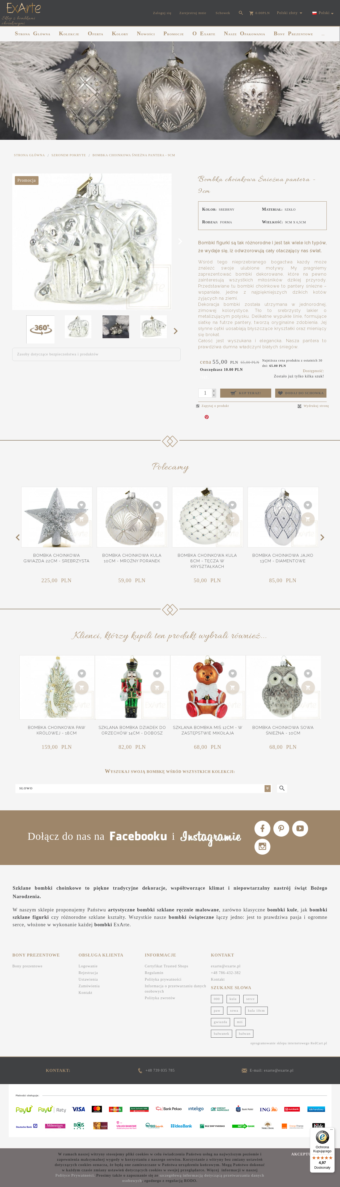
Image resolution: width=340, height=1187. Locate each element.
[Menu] (331, 1131)
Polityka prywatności (163, 990)
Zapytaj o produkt (212, 406)
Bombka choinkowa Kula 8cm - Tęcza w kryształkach (207, 561)
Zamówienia (89, 997)
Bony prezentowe (27, 977)
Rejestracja (88, 983)
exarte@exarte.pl (226, 977)
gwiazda (220, 1032)
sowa (234, 1021)
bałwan (244, 1044)
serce (250, 1009)
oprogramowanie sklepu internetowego (279, 1054)
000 (217, 1009)
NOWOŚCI (146, 33)
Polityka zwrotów (160, 1009)
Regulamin (154, 983)
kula (233, 1009)
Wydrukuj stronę (313, 406)
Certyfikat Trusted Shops (166, 977)
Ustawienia (88, 990)
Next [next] (177, 330)
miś (240, 1032)
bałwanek (221, 1044)
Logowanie (88, 977)
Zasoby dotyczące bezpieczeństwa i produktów (58, 354)
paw (217, 1021)
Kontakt (85, 1003)
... (323, 34)
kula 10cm (256, 1021)
